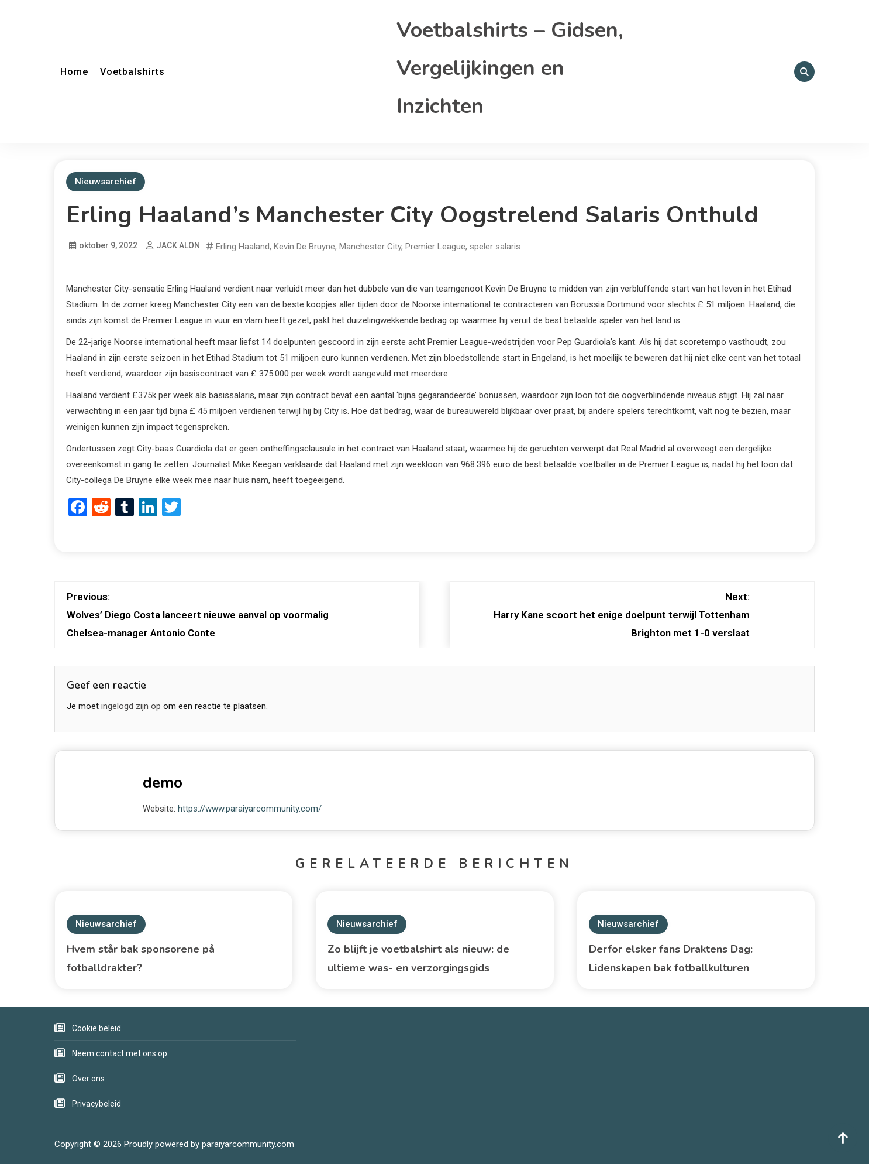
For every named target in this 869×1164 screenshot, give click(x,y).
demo (162, 782)
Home (74, 71)
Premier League (435, 246)
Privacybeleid (96, 1103)
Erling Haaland (243, 246)
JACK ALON (178, 245)
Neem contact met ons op (119, 1053)
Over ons (88, 1078)
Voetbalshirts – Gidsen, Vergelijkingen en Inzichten (509, 68)
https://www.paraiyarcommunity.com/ (250, 808)
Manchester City (370, 246)
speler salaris (495, 246)
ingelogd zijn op (131, 706)
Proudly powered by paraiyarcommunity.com (209, 1144)
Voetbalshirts (132, 71)
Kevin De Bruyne (304, 246)
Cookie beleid (96, 1028)
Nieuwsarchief (105, 181)
